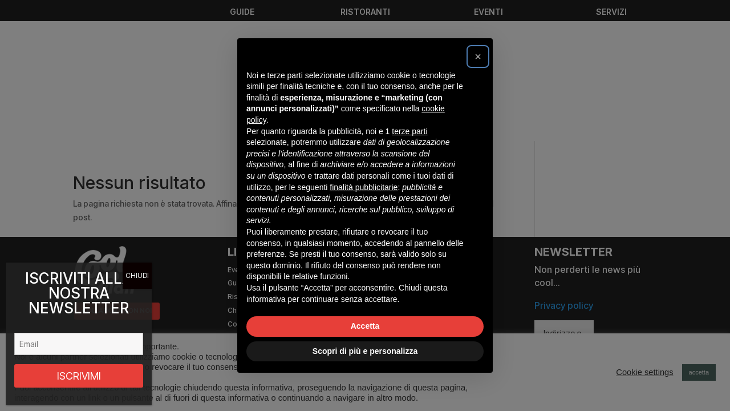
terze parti (409, 131)
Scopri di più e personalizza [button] (365, 351)
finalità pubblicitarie (364, 187)
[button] (478, 56)
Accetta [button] (365, 326)
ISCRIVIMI (79, 376)
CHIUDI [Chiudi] (137, 275)
